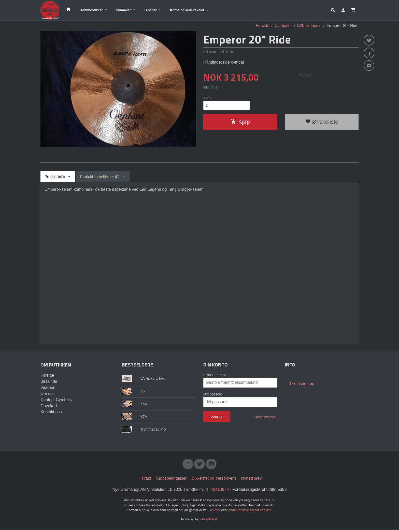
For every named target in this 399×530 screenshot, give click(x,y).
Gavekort (48, 406)
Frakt (146, 479)
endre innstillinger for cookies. (250, 511)
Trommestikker (91, 10)
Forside (262, 25)
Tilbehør (150, 10)
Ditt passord (212, 394)
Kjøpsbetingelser (171, 479)
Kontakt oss (51, 412)
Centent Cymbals (56, 400)
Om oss (47, 393)
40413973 (220, 490)
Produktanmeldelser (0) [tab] (99, 176)
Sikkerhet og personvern (214, 479)
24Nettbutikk (209, 520)
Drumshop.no (302, 383)
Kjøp (240, 122)
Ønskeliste (321, 122)
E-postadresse (214, 375)
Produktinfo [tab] (55, 176)
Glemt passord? (265, 417)
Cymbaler (123, 10)
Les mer (214, 511)
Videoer (47, 387)
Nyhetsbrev (251, 479)
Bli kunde (48, 381)
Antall (207, 98)
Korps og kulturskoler (187, 10)
